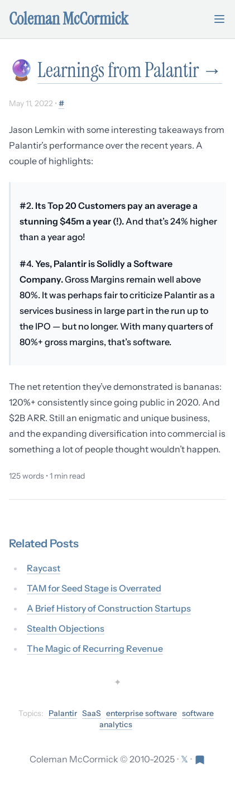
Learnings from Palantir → (129, 70)
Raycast (43, 568)
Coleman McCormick (68, 19)
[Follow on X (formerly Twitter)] (185, 759)
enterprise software (141, 713)
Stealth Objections (65, 628)
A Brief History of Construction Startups (109, 608)
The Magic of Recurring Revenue (95, 648)
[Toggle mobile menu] (219, 19)
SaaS (91, 713)
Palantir (63, 713)
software (198, 713)
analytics (115, 724)
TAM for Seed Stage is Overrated (94, 588)
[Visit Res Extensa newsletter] (199, 759)
